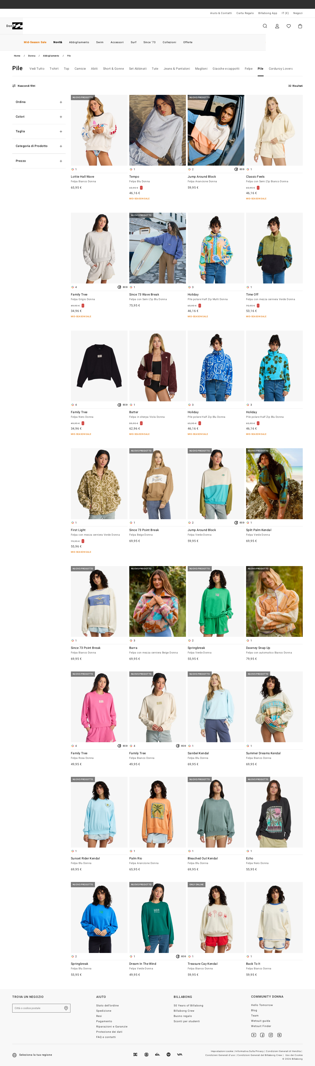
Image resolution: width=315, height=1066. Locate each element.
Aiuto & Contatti (221, 13)
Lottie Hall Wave (99, 179)
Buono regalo (183, 1016)
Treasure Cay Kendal (216, 966)
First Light (99, 532)
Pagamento (104, 1021)
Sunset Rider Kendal (99, 861)
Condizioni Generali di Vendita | (284, 1051)
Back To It (274, 966)
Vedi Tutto (37, 68)
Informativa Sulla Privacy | (250, 1051)
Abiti (94, 68)
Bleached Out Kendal (216, 861)
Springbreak (216, 650)
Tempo (157, 179)
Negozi (298, 13)
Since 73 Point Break (157, 532)
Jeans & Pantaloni (177, 68)
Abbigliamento (51, 55)
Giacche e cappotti (226, 68)
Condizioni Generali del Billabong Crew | (260, 1055)
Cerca (265, 26)
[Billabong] (17, 26)
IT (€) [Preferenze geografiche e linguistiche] (285, 13)
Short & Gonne (113, 68)
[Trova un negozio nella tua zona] (66, 1008)
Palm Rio (157, 861)
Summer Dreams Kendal (274, 756)
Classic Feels (274, 179)
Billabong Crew (184, 1011)
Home (17, 55)
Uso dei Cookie (294, 1055)
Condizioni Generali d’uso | (221, 1055)
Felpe (248, 68)
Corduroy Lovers (281, 68)
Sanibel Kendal (216, 756)
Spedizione (103, 1011)
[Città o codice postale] (41, 1008)
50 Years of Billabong (188, 1006)
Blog (254, 1010)
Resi (99, 1016)
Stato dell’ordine (107, 1006)
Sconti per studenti (187, 1021)
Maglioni (201, 68)
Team (255, 1016)
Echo (274, 861)
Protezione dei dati (109, 1032)
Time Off (274, 297)
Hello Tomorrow (262, 1005)
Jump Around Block (216, 179)
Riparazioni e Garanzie (112, 1027)
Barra (157, 650)
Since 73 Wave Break (157, 297)
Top (66, 68)
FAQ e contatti (106, 1037)
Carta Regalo (245, 13)
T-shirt (54, 68)
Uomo (37, 26)
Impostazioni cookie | (223, 1051)
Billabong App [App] (267, 13)
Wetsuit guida (260, 1021)
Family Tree (99, 297)
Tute (155, 68)
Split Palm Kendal (274, 532)
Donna (61, 26)
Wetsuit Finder (261, 1026)
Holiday (216, 297)
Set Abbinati (138, 68)
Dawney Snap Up (274, 650)
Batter (157, 415)
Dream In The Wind (157, 966)
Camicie (80, 68)
